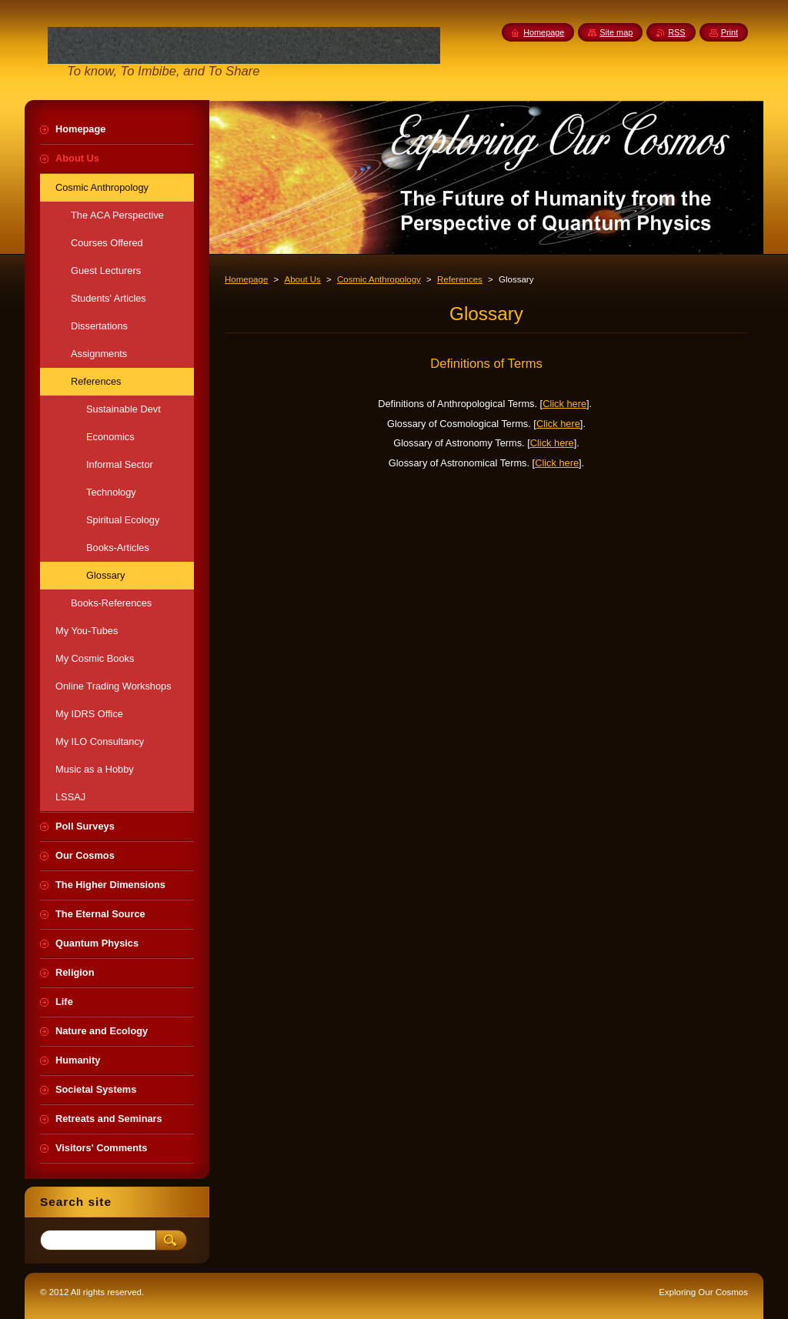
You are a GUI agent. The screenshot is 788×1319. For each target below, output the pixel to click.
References (459, 279)
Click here (564, 403)
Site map (616, 32)
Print (729, 32)
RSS (676, 32)
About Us (302, 279)
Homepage (246, 279)
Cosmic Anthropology (379, 279)
